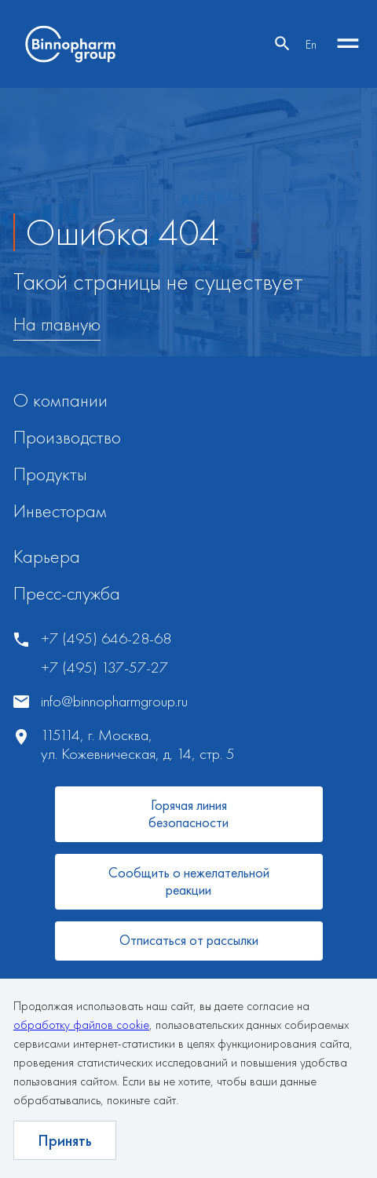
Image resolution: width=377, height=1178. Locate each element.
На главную (57, 324)
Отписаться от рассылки (188, 940)
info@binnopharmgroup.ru (114, 701)
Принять (65, 1140)
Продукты (50, 473)
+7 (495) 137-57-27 (104, 667)
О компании (60, 400)
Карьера (46, 556)
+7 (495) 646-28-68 (106, 638)
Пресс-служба (66, 593)
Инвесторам (60, 510)
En (311, 44)
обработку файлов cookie (81, 1024)
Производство (67, 437)
